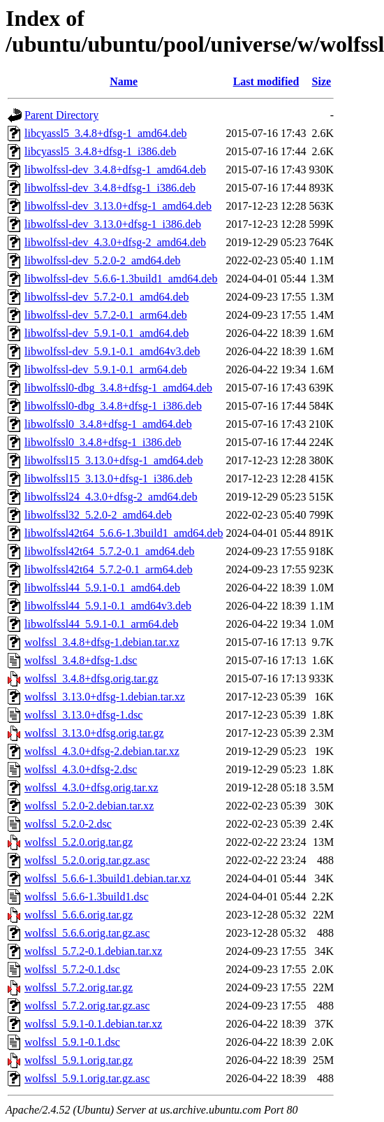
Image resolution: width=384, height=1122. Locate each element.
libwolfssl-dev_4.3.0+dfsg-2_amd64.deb (115, 242)
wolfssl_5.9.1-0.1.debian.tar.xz (93, 1024)
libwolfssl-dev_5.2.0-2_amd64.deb (102, 260)
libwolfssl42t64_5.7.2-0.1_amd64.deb (109, 551)
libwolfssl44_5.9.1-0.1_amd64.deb (102, 588)
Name (124, 81)
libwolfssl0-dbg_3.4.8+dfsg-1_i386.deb (113, 406)
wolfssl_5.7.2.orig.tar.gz (78, 987)
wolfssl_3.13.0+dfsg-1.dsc (83, 715)
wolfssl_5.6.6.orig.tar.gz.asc (87, 933)
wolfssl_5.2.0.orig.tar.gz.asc (87, 860)
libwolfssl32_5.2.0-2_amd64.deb (98, 515)
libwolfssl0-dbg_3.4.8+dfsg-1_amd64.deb (118, 388)
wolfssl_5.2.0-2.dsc (68, 824)
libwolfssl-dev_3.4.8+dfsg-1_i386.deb (109, 188)
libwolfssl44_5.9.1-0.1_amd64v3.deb (107, 606)
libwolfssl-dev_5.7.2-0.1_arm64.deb (105, 315)
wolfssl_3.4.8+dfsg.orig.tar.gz (91, 678)
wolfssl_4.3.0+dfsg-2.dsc (80, 769)
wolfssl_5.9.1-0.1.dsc (72, 1042)
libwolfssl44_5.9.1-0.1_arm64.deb (101, 624)
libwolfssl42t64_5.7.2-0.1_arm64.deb (108, 569)
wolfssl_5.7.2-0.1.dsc (72, 969)
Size (322, 81)
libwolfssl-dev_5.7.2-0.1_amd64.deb (106, 297)
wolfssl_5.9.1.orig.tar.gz (78, 1060)
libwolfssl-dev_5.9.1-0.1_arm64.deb (105, 369)
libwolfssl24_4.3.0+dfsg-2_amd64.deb (111, 497)
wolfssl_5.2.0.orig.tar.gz (78, 842)
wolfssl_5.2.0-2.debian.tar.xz (89, 806)
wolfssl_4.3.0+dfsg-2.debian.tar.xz (101, 751)
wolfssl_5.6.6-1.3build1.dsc (86, 896)
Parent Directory (61, 115)
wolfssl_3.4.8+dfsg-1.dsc (80, 660)
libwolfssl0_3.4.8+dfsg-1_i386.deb (103, 442)
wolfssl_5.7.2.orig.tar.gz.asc (87, 1006)
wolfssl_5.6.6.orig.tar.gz (78, 915)
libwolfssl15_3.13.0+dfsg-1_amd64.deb (113, 460)
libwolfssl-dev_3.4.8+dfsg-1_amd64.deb (115, 169)
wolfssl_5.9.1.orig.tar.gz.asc (87, 1078)
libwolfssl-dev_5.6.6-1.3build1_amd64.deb (120, 279)
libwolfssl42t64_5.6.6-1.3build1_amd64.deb (123, 533)
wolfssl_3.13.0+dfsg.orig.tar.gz (94, 733)
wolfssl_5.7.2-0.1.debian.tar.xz (93, 951)
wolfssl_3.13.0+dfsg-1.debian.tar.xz (104, 697)
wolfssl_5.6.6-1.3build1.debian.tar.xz (107, 878)
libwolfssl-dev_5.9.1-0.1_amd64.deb (106, 333)
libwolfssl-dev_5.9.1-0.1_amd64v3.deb (112, 351)
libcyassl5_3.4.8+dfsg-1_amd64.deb (105, 133)
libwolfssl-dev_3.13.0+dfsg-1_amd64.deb (118, 206)
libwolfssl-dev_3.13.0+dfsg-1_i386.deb (112, 224)
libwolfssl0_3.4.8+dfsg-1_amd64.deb (108, 424)
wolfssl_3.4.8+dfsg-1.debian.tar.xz (101, 642)
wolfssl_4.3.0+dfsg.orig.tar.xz (91, 787)
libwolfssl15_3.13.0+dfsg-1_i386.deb (108, 478)
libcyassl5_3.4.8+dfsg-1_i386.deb (100, 151)
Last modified (266, 81)
